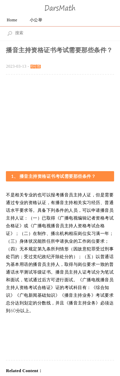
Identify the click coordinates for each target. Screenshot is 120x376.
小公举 (36, 20)
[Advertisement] (60, 120)
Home (12, 20)
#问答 (35, 66)
